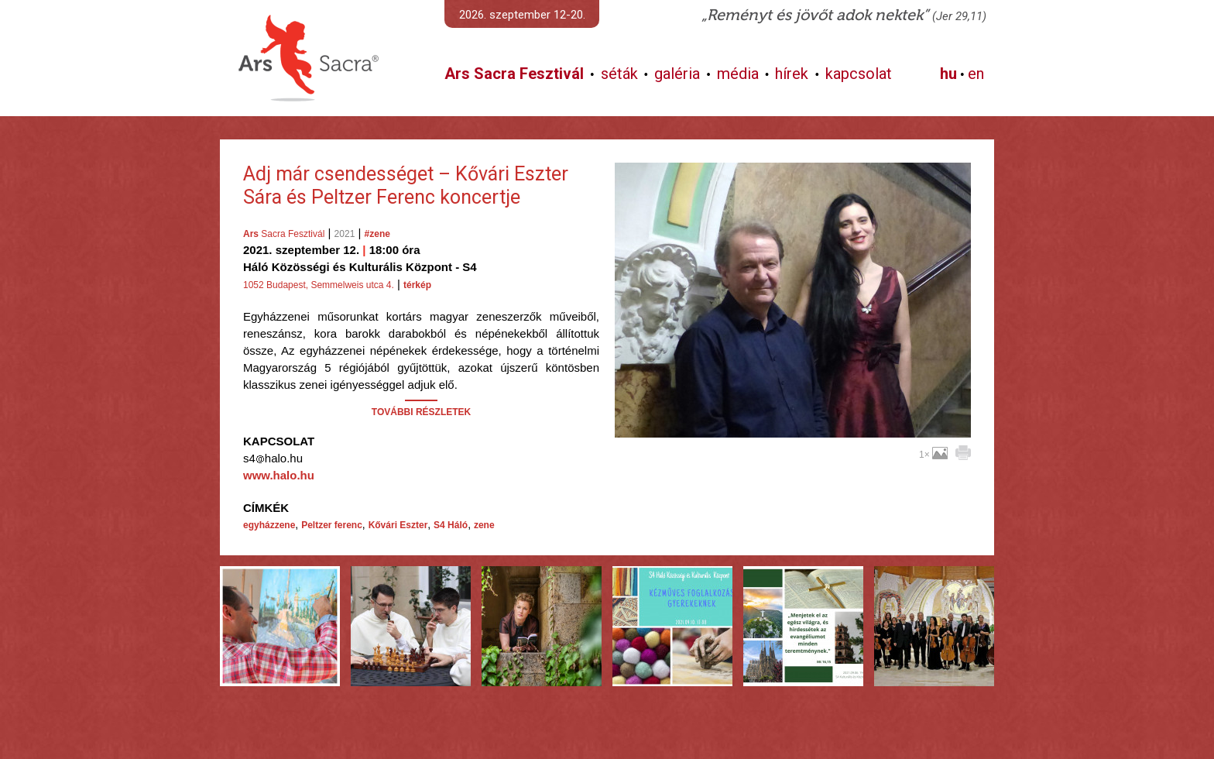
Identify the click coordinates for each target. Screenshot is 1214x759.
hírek (791, 73)
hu (948, 73)
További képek (792, 419)
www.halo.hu (278, 475)
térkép (417, 285)
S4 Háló (451, 525)
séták (619, 73)
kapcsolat (858, 73)
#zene (377, 233)
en (976, 73)
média (738, 73)
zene (484, 525)
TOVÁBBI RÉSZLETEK (421, 412)
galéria (677, 73)
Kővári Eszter (398, 525)
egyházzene (269, 525)
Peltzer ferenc (331, 525)
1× (933, 454)
